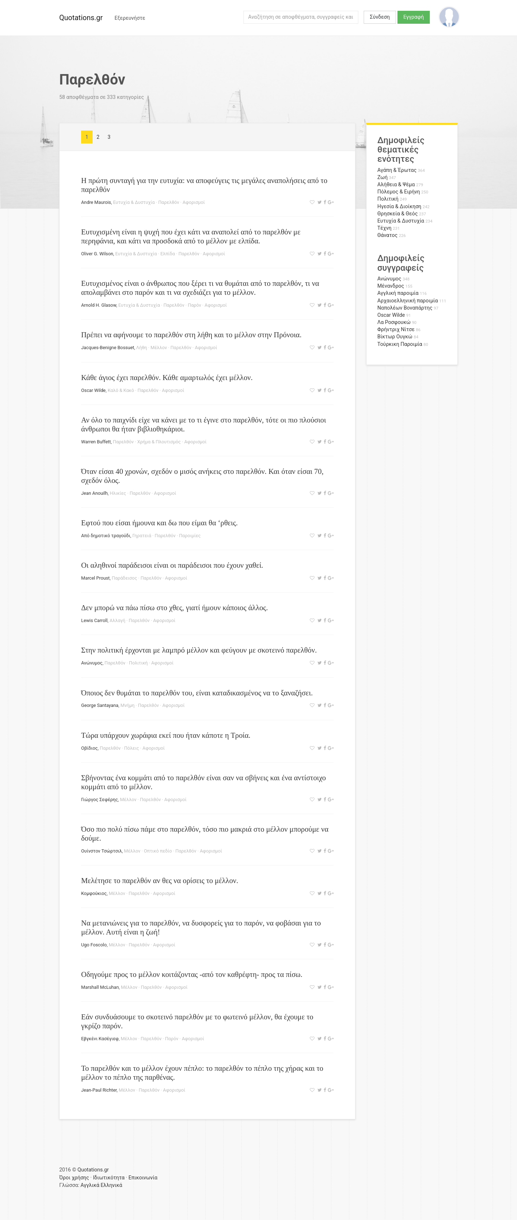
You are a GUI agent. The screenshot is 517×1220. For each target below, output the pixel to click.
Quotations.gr (81, 17)
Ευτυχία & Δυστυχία (134, 202)
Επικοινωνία (143, 1178)
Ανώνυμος (91, 663)
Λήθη (141, 347)
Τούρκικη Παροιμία (399, 344)
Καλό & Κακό (121, 390)
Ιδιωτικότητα (109, 1178)
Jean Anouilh (94, 493)
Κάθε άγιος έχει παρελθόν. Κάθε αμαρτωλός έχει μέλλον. (167, 377)
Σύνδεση (380, 17)
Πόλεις (131, 748)
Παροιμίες (190, 535)
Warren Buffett (96, 441)
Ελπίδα (167, 253)
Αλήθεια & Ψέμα (396, 185)
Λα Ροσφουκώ (394, 322)
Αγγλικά (89, 1185)
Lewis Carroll (94, 620)
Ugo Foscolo (94, 944)
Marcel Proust (95, 578)
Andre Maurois (96, 202)
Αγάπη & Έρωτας (396, 170)
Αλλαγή (117, 620)
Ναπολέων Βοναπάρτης (404, 308)
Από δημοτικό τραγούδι (105, 535)
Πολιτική (138, 663)
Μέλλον (158, 347)
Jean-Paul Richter (99, 1090)
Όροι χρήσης (74, 1178)
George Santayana (99, 705)
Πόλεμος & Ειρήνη (398, 192)
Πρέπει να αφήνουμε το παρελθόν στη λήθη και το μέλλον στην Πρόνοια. (191, 334)
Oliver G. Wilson (97, 253)
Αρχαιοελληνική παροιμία (407, 301)
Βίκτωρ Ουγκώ (395, 337)
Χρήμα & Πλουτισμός (159, 441)
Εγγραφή (414, 17)
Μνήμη (128, 705)
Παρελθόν (168, 202)
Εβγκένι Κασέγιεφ (100, 1038)
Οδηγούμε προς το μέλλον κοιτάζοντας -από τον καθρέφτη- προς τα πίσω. (191, 974)
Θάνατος (387, 235)
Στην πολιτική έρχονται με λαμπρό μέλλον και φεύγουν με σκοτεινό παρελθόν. (199, 650)
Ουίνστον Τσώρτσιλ (101, 851)
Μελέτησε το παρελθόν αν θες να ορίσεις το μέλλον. (159, 880)
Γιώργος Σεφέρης (99, 799)
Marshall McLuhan (100, 987)
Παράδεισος (124, 578)
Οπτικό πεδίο (158, 851)
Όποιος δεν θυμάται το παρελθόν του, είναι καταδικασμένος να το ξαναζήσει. (197, 693)
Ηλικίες (118, 493)
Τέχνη (384, 228)
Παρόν (194, 305)
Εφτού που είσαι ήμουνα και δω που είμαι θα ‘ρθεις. (159, 522)
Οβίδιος (89, 748)
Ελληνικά (111, 1185)
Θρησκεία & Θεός (397, 214)
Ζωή (382, 177)
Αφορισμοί (194, 202)
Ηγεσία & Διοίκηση (399, 207)
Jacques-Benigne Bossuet (107, 347)
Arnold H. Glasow (98, 305)
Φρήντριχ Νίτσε (396, 329)
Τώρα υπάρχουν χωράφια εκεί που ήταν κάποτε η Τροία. (166, 735)
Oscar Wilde (93, 390)
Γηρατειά (141, 535)
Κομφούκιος (94, 893)
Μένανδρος (390, 286)
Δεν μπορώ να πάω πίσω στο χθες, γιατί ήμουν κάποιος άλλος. (174, 607)
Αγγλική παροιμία (398, 293)
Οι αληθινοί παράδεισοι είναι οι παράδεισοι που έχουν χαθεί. (172, 565)
